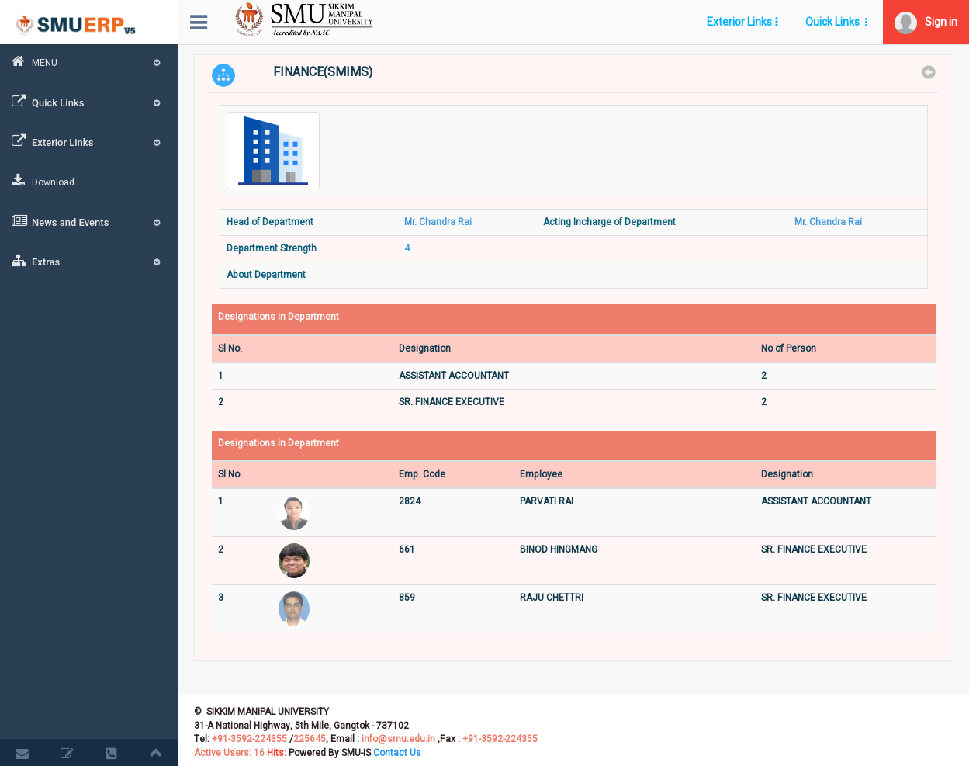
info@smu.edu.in (398, 739)
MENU (89, 62)
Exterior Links (89, 141)
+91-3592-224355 (248, 739)
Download (43, 181)
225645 (309, 739)
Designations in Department (278, 317)
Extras (89, 261)
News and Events (89, 221)
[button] (926, 22)
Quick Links (89, 102)
